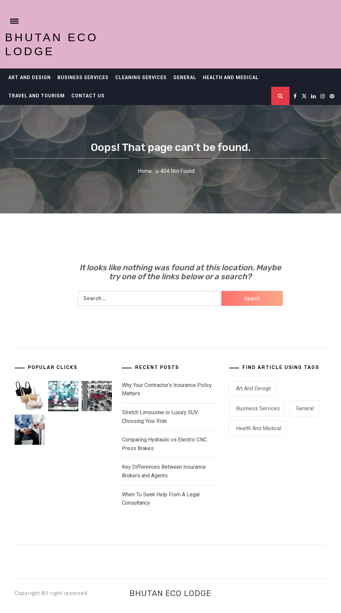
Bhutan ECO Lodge (170, 593)
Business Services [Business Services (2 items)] (258, 408)
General (184, 77)
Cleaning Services (141, 77)
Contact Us (88, 95)
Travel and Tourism (36, 95)
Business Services (83, 77)
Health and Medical (231, 77)
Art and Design (29, 77)
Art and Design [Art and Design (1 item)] (253, 388)
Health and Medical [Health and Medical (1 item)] (258, 428)
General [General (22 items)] (305, 408)
